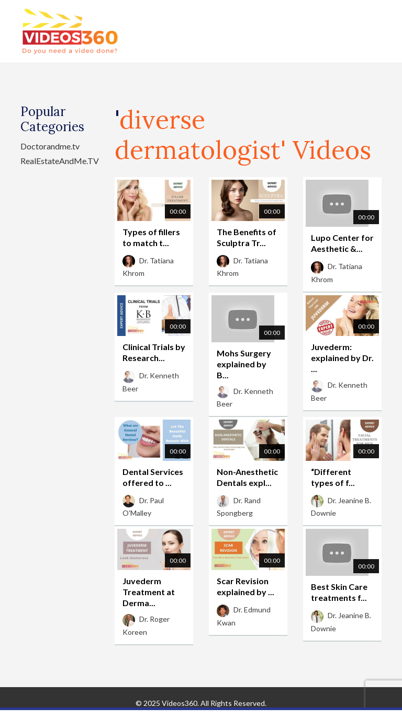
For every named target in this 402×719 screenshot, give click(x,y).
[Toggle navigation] (375, 31)
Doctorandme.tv (50, 146)
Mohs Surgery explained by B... (244, 364)
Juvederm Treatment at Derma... (148, 592)
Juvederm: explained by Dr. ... (342, 358)
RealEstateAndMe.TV (59, 161)
